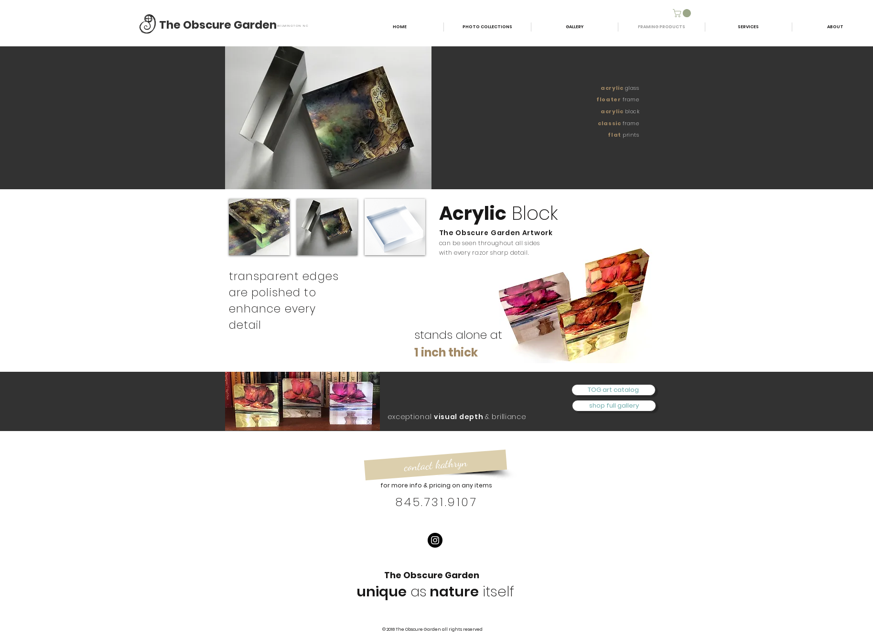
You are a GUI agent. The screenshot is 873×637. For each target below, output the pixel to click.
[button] (683, 13)
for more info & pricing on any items (436, 485)
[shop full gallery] (614, 405)
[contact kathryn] (435, 465)
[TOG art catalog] (613, 390)
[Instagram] (435, 540)
